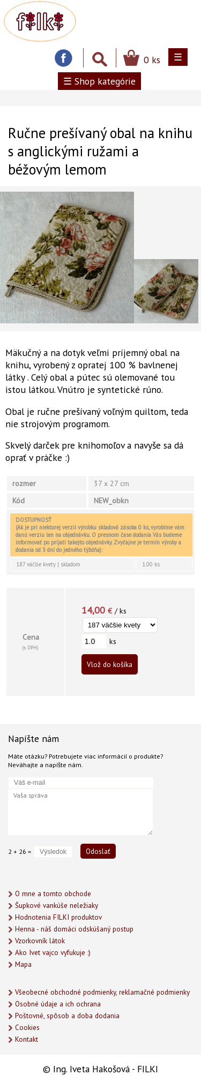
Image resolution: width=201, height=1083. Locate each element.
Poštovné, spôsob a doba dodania (67, 1015)
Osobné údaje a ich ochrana (58, 1004)
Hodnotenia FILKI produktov (58, 917)
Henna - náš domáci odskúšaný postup (74, 929)
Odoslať (98, 851)
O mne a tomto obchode (53, 893)
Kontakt (26, 1039)
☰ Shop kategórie (99, 81)
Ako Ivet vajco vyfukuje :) (53, 952)
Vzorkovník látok (40, 940)
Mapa (23, 964)
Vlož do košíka (109, 664)
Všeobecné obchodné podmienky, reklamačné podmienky (102, 992)
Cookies (27, 1027)
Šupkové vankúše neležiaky (56, 905)
